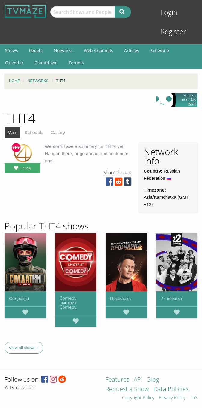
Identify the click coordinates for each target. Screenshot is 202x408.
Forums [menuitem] (76, 63)
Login (169, 12)
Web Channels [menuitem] (98, 50)
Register (173, 31)
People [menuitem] (36, 50)
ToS (193, 397)
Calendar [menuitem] (14, 63)
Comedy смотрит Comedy (68, 302)
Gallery (57, 132)
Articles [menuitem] (131, 50)
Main (12, 132)
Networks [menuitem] (63, 50)
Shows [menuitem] (11, 50)
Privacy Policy (172, 397)
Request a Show (127, 389)
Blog (153, 379)
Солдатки (19, 298)
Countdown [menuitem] (46, 63)
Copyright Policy (138, 397)
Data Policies (170, 389)
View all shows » (24, 347)
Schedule (34, 132)
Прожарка (120, 298)
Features (117, 379)
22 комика (171, 298)
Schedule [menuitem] (159, 50)
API (138, 379)
